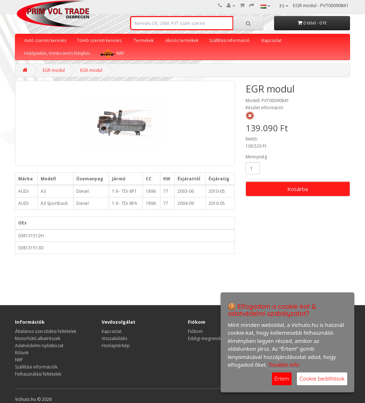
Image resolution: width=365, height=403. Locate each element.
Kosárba (297, 188)
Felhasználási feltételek (38, 374)
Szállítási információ (229, 40)
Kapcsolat (272, 40)
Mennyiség (256, 157)
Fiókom (195, 331)
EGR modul (54, 70)
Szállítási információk (36, 367)
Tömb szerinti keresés (99, 40)
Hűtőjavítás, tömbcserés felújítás (57, 53)
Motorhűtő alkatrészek (37, 338)
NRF (112, 53)
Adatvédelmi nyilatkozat (39, 346)
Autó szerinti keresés (45, 40)
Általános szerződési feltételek (45, 331)
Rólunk (22, 353)
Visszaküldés (114, 338)
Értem (281, 378)
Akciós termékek (182, 40)
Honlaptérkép (116, 346)
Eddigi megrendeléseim (212, 338)
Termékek (144, 40)
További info (284, 364)
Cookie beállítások (322, 378)
